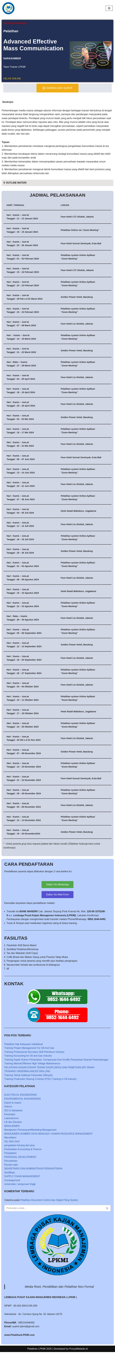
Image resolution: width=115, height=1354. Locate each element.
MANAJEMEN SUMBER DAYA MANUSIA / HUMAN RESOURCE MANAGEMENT (48, 1135)
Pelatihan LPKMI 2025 (39, 1351)
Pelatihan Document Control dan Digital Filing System (49, 1202)
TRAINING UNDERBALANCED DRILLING (27, 1073)
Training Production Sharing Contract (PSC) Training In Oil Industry (40, 1080)
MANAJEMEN (12, 1127)
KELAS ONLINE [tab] (12, 78)
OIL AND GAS (12, 1143)
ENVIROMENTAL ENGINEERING (22, 1100)
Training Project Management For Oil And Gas (29, 1049)
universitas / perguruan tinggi (20, 1186)
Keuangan (9, 1116)
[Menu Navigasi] (109, 8)
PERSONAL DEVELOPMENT (20, 1159)
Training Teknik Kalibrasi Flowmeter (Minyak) (28, 1077)
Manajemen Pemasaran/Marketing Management (30, 1131)
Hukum (8, 1108)
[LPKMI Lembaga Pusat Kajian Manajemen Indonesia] (8, 8)
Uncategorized (12, 1182)
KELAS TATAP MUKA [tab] (15, 23)
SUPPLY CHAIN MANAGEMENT (22, 1178)
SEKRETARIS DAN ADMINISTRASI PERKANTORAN (33, 1170)
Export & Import (12, 1104)
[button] (57, 183)
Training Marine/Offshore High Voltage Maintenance (32, 1065)
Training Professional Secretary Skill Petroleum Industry (34, 1053)
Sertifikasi (9, 1174)
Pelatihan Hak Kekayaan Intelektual (23, 1045)
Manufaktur (10, 1139)
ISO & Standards (13, 1112)
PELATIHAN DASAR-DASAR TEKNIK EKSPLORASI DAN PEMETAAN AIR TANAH (49, 1069)
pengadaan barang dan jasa (19, 1147)
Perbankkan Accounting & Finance (23, 1151)
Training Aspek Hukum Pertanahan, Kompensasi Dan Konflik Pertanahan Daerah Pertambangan (56, 1061)
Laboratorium (11, 1120)
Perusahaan (10, 1162)
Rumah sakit (11, 1166)
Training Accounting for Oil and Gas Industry (28, 1057)
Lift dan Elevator (13, 1124)
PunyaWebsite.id (78, 1351)
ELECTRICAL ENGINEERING (20, 1096)
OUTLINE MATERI (16, 183)
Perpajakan (10, 1155)
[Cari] (54, 1210)
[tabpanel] (57, 51)
